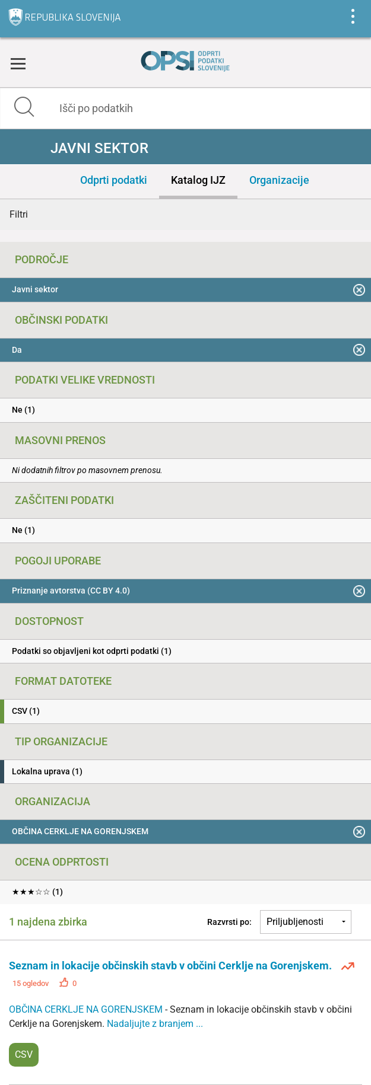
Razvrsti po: (229, 922)
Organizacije (279, 180)
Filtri (18, 214)
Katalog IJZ (198, 180)
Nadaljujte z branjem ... (155, 1023)
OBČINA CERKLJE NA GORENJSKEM (87, 1009)
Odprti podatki (113, 180)
